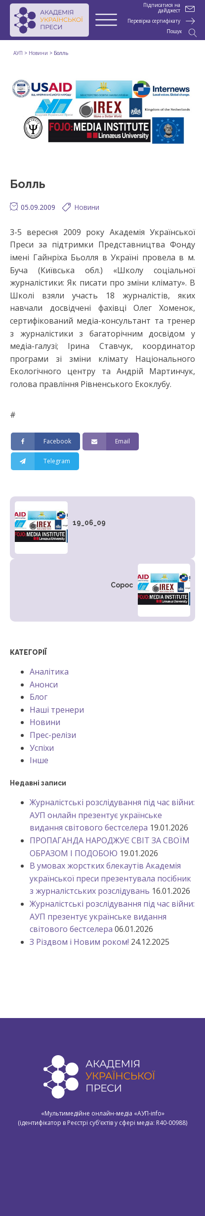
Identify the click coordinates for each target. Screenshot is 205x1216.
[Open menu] (106, 20)
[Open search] (182, 33)
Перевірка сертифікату (153, 21)
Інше (39, 760)
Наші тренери (57, 709)
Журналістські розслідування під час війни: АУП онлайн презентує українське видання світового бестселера (112, 815)
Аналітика (49, 671)
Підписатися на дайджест (161, 7)
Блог (38, 696)
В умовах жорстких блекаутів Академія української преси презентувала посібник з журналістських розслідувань (110, 878)
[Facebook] (45, 441)
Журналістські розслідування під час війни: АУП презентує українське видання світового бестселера (112, 916)
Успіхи (42, 747)
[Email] (110, 441)
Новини (86, 207)
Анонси (44, 684)
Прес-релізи (53, 735)
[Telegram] (45, 461)
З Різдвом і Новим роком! (79, 941)
